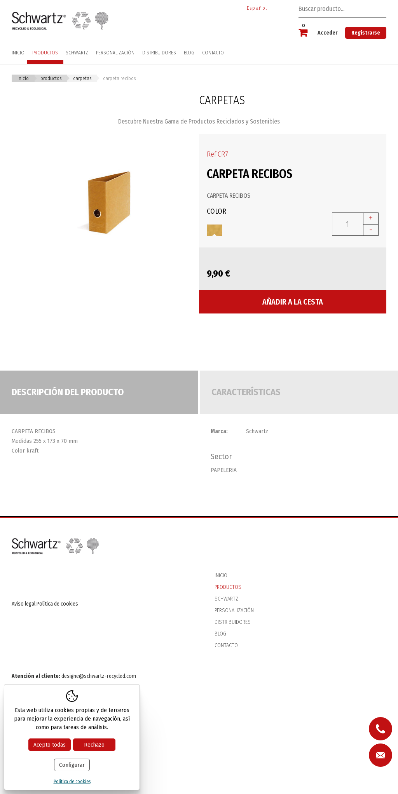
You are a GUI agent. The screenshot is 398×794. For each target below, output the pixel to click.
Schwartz (77, 53)
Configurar (72, 764)
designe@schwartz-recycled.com (98, 676)
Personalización (115, 53)
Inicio (18, 53)
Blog (189, 53)
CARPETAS (82, 78)
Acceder (327, 33)
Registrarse (365, 33)
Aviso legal (23, 604)
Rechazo (94, 744)
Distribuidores (159, 53)
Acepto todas (49, 744)
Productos (45, 53)
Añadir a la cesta (292, 301)
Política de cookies (57, 604)
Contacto (213, 53)
